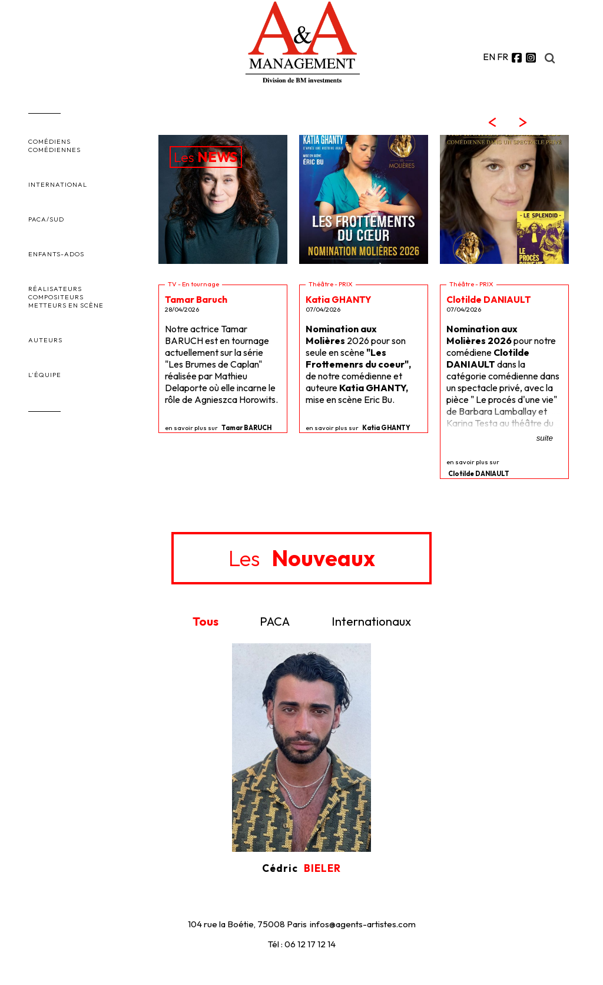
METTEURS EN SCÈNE (66, 305)
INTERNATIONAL (57, 184)
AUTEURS (45, 340)
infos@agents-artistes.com (363, 924)
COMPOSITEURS (56, 297)
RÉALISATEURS (55, 289)
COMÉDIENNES (54, 150)
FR (502, 56)
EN (489, 56)
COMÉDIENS (49, 141)
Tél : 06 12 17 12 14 (302, 944)
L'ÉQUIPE (44, 375)
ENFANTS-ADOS (56, 254)
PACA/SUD (46, 219)
